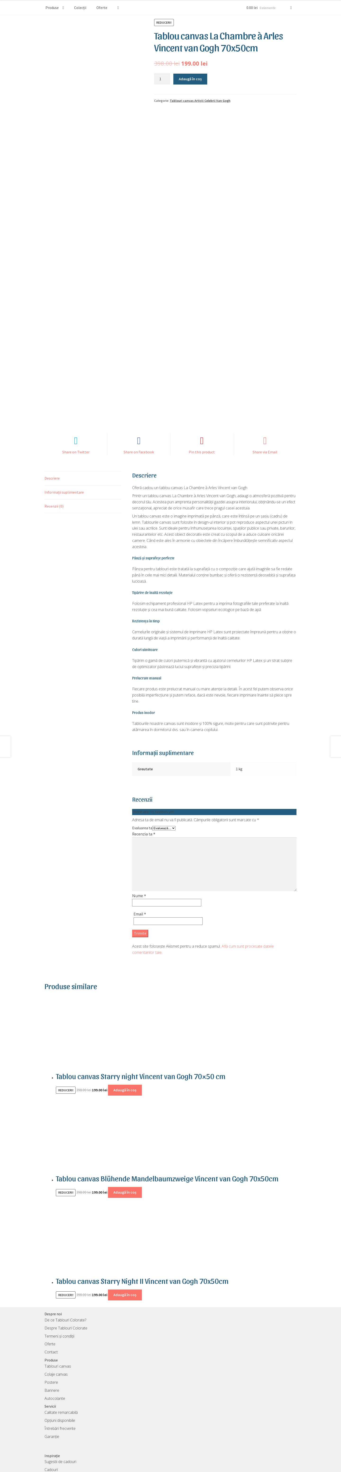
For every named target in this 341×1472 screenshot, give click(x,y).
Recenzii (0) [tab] (54, 438)
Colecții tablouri (57, 1409)
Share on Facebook (139, 383)
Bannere (52, 1322)
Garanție (52, 1368)
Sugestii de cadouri (60, 1393)
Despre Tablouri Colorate (66, 1259)
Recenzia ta (143, 765)
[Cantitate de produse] (162, 79)
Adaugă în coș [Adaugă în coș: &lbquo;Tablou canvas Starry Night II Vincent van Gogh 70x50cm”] (124, 1226)
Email (140, 845)
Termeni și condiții (59, 1268)
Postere (51, 1314)
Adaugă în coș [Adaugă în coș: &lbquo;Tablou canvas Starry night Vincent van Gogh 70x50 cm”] (124, 1021)
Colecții (80, 7)
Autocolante (55, 1330)
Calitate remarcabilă (61, 1344)
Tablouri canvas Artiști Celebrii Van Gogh (200, 100)
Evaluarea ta (142, 759)
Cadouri (51, 1401)
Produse (52, 7)
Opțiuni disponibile (60, 1352)
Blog (48, 1417)
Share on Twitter (76, 383)
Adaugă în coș (190, 78)
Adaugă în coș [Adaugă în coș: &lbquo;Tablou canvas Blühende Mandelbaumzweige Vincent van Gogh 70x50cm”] (124, 1124)
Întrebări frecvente (60, 1360)
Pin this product (202, 383)
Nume (139, 827)
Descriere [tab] (52, 410)
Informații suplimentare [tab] (64, 424)
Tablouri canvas (58, 1298)
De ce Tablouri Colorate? (65, 1251)
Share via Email (265, 383)
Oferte (101, 7)
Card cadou (54, 1425)
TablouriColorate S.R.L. (162, 1465)
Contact (51, 1283)
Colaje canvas (56, 1306)
